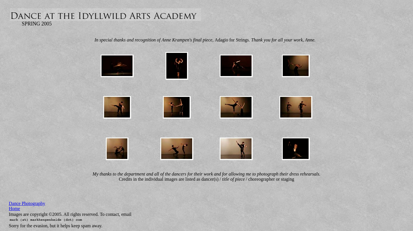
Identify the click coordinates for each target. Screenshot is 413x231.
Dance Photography (27, 203)
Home (14, 208)
